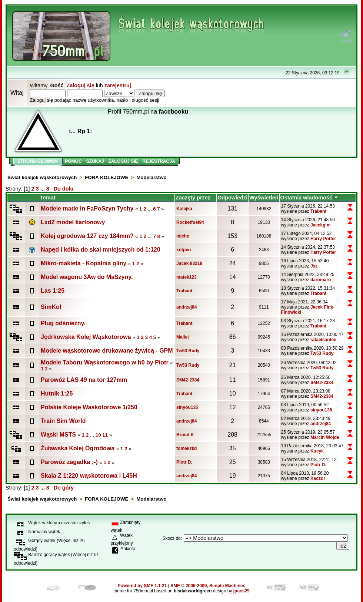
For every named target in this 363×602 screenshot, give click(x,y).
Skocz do (171, 538)
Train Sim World (63, 421)
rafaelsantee (323, 339)
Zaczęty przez (193, 198)
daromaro (320, 279)
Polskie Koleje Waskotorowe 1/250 (89, 407)
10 (98, 435)
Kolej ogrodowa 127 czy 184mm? (87, 236)
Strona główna (37, 161)
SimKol (51, 307)
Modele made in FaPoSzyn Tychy (87, 208)
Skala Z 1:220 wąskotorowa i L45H (89, 475)
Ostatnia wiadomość (309, 198)
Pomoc (73, 161)
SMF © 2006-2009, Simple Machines (207, 585)
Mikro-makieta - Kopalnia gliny (83, 263)
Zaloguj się (80, 85)
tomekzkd (186, 448)
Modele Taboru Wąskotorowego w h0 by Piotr (105, 362)
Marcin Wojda (324, 437)
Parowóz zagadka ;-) (69, 462)
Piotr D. (184, 462)
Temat (47, 198)
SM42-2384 (187, 380)
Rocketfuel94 (190, 222)
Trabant (318, 211)
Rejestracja (159, 161)
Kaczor (317, 478)
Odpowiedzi (232, 198)
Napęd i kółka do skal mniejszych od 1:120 (100, 249)
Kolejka (184, 208)
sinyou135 (187, 407)
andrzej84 (186, 307)
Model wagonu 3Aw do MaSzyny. (87, 277)
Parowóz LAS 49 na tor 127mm (84, 380)
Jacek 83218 (189, 263)
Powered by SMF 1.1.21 (142, 585)
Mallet (182, 337)
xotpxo (183, 249)
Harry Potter (323, 238)
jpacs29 (241, 590)
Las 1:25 (52, 290)
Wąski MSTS (58, 434)
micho (182, 236)
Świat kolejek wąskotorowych (42, 177)
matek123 (186, 277)
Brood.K (185, 434)
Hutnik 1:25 (57, 393)
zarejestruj (117, 85)
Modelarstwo (151, 177)
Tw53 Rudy (187, 350)
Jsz (313, 266)
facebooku (174, 111)
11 (105, 435)
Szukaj (95, 161)
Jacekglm (320, 225)
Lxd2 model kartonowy (73, 222)
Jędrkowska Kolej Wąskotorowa (86, 337)
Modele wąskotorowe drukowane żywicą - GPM (107, 350)
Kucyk (317, 451)
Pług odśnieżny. (63, 323)
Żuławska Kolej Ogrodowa (77, 448)
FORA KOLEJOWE (106, 177)
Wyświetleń (263, 198)
